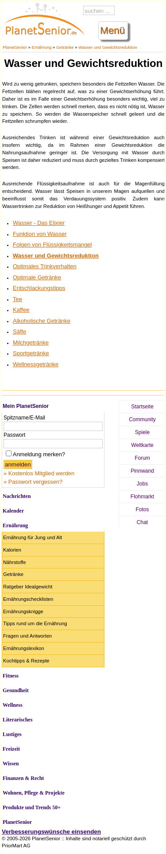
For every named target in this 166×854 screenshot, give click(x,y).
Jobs (142, 484)
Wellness (13, 705)
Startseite (142, 406)
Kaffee (21, 309)
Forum (142, 458)
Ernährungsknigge (23, 611)
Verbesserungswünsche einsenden (51, 831)
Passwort (14, 435)
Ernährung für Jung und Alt (32, 537)
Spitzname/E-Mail (24, 418)
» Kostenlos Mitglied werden (39, 473)
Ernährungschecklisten (28, 599)
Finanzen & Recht (23, 778)
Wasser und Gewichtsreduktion (107, 47)
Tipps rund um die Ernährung (35, 623)
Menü (112, 30)
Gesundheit (16, 690)
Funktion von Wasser (40, 234)
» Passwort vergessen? (33, 481)
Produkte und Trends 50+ (32, 807)
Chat (142, 522)
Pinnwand (142, 471)
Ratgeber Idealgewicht (27, 586)
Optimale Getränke (37, 277)
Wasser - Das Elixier (39, 222)
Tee (17, 299)
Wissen (11, 763)
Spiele (142, 432)
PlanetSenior (15, 47)
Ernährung (42, 47)
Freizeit (11, 749)
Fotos (142, 509)
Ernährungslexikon (23, 648)
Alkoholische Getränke (41, 320)
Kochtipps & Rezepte (26, 660)
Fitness (11, 676)
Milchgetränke (31, 342)
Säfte (19, 331)
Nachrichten (17, 496)
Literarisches (17, 720)
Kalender (13, 511)
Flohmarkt (142, 497)
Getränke (64, 47)
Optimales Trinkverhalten (45, 266)
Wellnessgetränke (35, 364)
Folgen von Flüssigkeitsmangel (52, 244)
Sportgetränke (31, 353)
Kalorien (12, 549)
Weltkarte (142, 445)
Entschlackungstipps (39, 288)
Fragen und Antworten (27, 636)
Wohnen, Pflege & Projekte (34, 793)
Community (142, 419)
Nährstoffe (14, 562)
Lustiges (12, 734)
